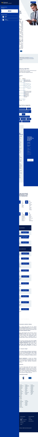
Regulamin (14, 416)
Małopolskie (17, 86)
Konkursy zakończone (21, 248)
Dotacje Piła (27, 392)
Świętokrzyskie (18, 95)
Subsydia (19, 121)
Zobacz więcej (25, 232)
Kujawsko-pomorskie (19, 81)
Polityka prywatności (16, 418)
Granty (29, 108)
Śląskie (17, 94)
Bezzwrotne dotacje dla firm (21, 108)
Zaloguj (33, 2)
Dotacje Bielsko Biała (15, 407)
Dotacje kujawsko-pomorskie (15, 386)
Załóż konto (16, 58)
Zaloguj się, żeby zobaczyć (24, 236)
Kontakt (14, 422)
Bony (23, 114)
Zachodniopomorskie (19, 100)
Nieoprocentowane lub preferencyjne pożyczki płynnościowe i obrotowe (23, 111)
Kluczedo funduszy (6, 21)
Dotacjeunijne (6, 17)
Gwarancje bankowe (26, 121)
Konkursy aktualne (21, 227)
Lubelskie (17, 82)
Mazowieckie (18, 87)
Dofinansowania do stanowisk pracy (23, 116)
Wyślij (31, 160)
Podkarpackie (18, 90)
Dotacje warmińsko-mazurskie (16, 398)
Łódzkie (17, 85)
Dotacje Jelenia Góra (32, 393)
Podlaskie (17, 91)
